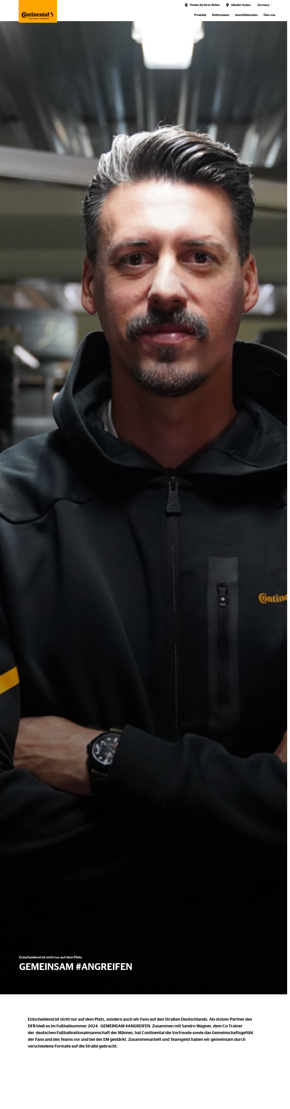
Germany (263, 5)
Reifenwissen (220, 15)
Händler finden (241, 5)
